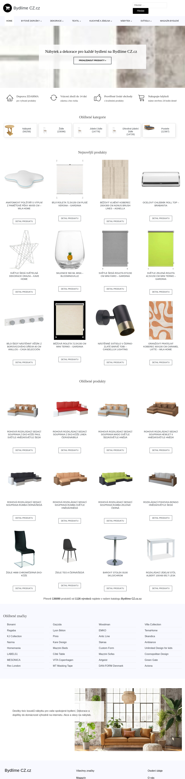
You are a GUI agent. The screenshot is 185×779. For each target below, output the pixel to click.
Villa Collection (153, 624)
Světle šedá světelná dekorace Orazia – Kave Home (24, 276)
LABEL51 (12, 654)
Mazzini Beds (60, 648)
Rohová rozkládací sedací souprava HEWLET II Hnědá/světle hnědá (161, 434)
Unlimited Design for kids (158, 648)
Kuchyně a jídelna (100, 21)
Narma (11, 642)
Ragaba (11, 630)
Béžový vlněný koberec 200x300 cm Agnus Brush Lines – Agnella (115, 205)
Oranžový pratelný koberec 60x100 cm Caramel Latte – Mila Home (160, 346)
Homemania (14, 648)
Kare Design (60, 642)
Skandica (150, 636)
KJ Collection (14, 636)
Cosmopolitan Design (157, 654)
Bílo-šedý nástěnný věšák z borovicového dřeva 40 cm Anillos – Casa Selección (24, 346)
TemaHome (151, 630)
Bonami (11, 624)
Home (9, 21)
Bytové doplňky (30, 21)
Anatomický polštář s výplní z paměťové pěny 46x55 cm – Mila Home (24, 205)
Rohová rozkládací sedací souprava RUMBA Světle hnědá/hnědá (70, 505)
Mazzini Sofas (106, 654)
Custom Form (106, 648)
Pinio (56, 636)
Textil (75, 21)
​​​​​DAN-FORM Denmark (111, 665)
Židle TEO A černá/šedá (69, 572)
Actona (149, 665)
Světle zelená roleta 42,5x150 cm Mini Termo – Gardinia (161, 276)
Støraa (102, 642)
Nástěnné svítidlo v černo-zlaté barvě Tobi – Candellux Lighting (115, 346)
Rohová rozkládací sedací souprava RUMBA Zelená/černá (115, 505)
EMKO (102, 630)
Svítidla (145, 21)
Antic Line (104, 636)
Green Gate (151, 660)
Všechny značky (85, 770)
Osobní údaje (155, 770)
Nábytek (125, 21)
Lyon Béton (59, 630)
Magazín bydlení (169, 21)
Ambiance (150, 642)
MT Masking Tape (63, 665)
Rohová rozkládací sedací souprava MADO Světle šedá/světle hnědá (115, 434)
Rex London (14, 665)
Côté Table (59, 654)
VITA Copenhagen (63, 660)
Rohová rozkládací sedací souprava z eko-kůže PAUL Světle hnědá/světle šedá (24, 434)
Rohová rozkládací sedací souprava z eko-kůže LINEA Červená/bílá (70, 434)
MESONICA (13, 660)
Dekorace (56, 21)
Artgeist (103, 660)
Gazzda (57, 624)
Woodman (104, 624)
